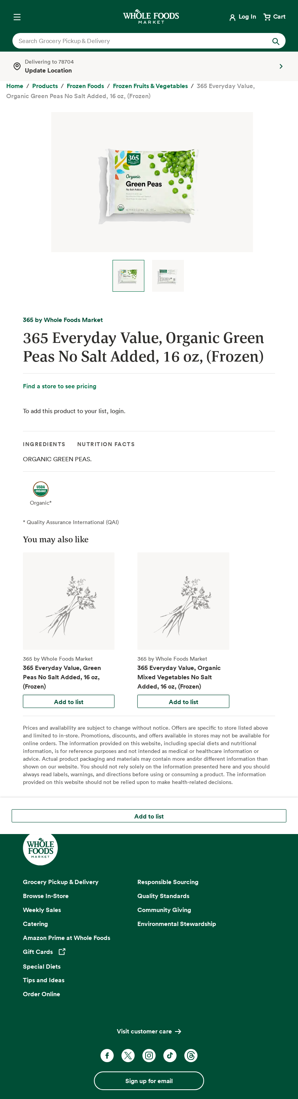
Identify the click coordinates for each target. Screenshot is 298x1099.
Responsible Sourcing (168, 881)
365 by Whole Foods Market (63, 319)
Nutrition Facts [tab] (106, 444)
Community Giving (164, 909)
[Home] (14, 86)
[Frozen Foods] (85, 86)
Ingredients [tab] (44, 444)
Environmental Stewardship (176, 923)
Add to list (68, 701)
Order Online (41, 994)
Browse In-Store (46, 895)
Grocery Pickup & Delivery (61, 881)
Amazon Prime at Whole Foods (66, 937)
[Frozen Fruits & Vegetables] (150, 86)
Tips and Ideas (43, 980)
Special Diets (42, 966)
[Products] (45, 86)
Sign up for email (149, 1081)
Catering (35, 923)
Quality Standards (163, 895)
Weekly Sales (42, 909)
